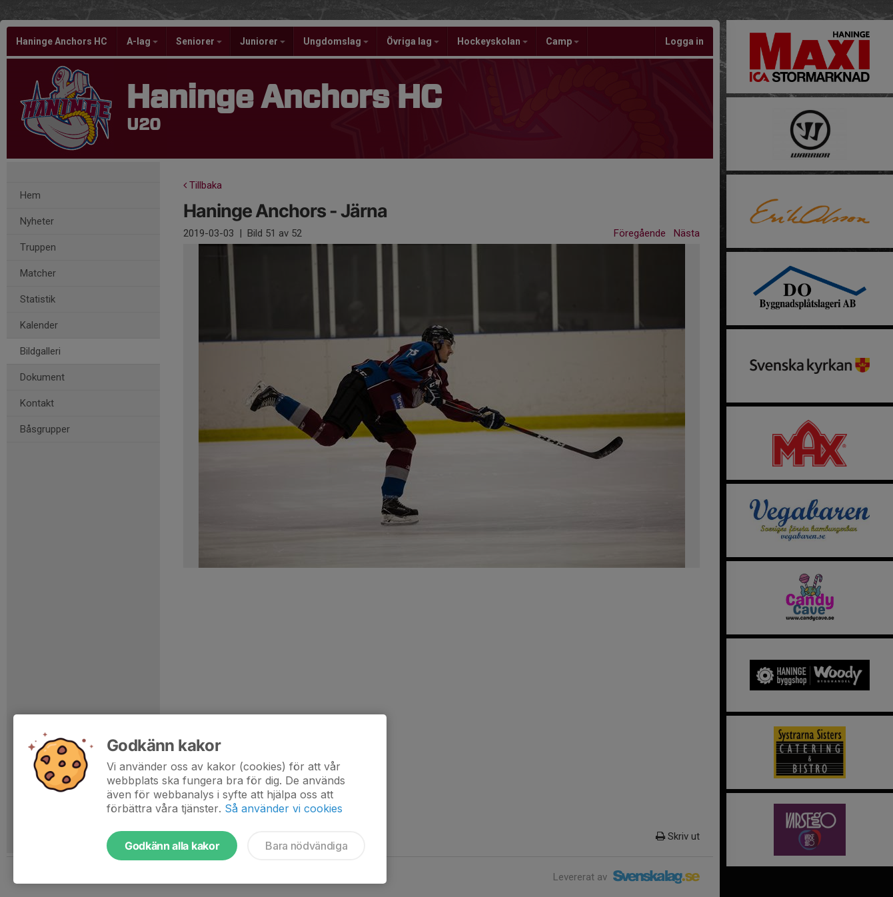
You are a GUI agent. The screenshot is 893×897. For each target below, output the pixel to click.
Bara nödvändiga (306, 845)
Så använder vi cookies (284, 808)
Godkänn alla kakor (172, 845)
